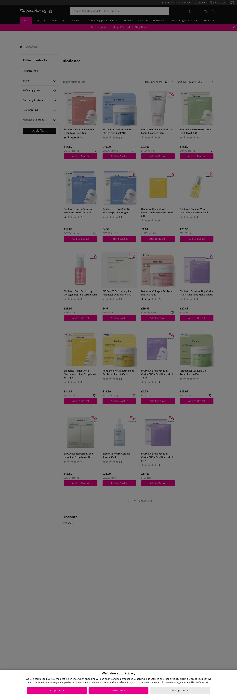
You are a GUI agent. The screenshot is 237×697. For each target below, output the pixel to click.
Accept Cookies (56, 690)
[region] (118, 683)
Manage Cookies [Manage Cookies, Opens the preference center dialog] (180, 690)
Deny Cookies (118, 690)
